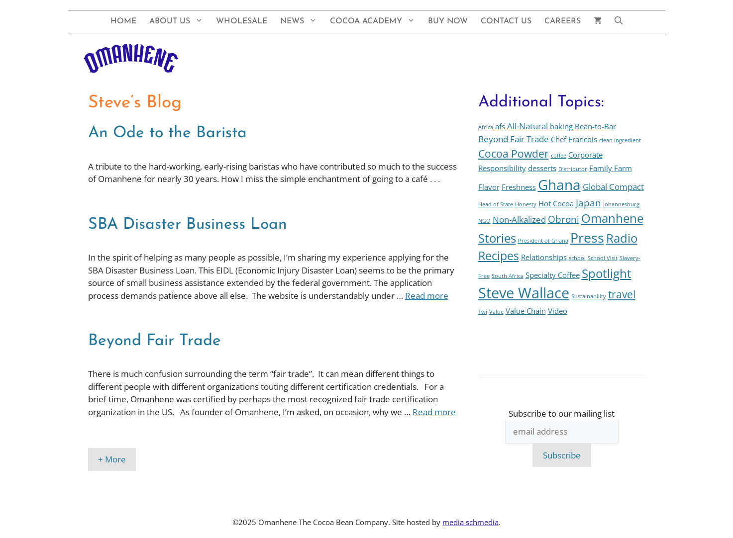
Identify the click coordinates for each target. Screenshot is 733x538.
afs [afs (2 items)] (500, 126)
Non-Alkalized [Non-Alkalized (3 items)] (519, 219)
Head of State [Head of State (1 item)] (495, 204)
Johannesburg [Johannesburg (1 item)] (621, 204)
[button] (618, 21)
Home (123, 21)
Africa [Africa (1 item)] (485, 127)
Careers (562, 21)
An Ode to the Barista (167, 133)
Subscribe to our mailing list (562, 413)
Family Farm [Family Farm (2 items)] (610, 168)
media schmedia (470, 522)
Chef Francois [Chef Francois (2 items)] (574, 139)
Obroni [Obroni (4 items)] (563, 219)
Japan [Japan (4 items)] (588, 202)
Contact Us (506, 21)
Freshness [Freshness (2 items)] (519, 187)
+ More (112, 459)
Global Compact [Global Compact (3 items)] (613, 186)
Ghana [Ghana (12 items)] (559, 184)
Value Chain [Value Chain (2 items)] (526, 311)
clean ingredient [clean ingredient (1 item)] (620, 140)
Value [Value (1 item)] (496, 311)
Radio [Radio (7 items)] (621, 238)
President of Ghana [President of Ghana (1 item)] (543, 240)
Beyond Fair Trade (154, 341)
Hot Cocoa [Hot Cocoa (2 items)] (556, 203)
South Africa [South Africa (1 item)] (508, 275)
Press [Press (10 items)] (587, 237)
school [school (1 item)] (577, 258)
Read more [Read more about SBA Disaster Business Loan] (426, 295)
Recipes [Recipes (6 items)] (498, 256)
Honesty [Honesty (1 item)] (525, 204)
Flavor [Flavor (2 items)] (489, 187)
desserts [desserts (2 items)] (542, 168)
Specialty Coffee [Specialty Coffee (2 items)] (552, 275)
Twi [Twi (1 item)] (482, 311)
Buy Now (448, 21)
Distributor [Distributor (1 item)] (572, 169)
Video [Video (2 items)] (557, 311)
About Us (179, 21)
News (301, 21)
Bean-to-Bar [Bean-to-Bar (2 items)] (595, 126)
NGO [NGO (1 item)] (484, 220)
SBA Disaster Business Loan (187, 225)
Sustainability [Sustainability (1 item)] (588, 296)
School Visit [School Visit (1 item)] (603, 258)
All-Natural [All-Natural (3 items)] (527, 126)
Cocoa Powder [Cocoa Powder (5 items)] (513, 153)
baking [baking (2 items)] (561, 126)
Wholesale (241, 21)
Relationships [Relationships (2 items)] (544, 257)
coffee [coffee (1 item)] (558, 155)
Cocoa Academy (375, 21)
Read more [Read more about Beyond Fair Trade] (434, 412)
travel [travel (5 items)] (621, 294)
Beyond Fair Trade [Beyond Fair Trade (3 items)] (513, 139)
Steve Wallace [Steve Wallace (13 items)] (523, 293)
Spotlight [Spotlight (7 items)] (606, 273)
